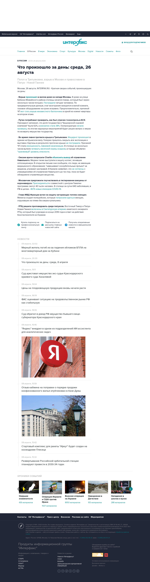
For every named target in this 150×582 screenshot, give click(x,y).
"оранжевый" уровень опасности (33, 151)
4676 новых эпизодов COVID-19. (45, 189)
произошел (32, 97)
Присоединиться (41, 183)
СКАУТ (20, 563)
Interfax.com (41, 34)
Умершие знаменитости (26, 497)
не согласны (77, 169)
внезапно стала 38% (50, 126)
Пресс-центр (53, 517)
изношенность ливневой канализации (44, 146)
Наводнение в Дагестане (95, 497)
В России (31, 51)
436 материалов (26, 502)
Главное (21, 51)
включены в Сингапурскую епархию (49, 209)
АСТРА (20, 568)
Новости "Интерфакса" (65, 557)
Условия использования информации (105, 561)
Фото (118, 51)
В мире (41, 51)
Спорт (62, 51)
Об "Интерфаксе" (27, 34)
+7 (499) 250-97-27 (103, 538)
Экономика (52, 51)
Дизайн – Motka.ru (98, 566)
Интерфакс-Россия (55, 34)
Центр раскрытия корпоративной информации (69, 565)
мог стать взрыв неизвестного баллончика (41, 111)
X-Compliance (23, 561)
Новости (99, 51)
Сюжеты (109, 51)
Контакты (21, 517)
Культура (72, 51)
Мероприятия (97, 517)
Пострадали (50, 103)
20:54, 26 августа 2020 (37, 61)
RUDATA (60, 561)
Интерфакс (75, 42)
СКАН (59, 559)
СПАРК (21, 559)
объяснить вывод (61, 157)
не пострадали (72, 143)
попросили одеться (65, 197)
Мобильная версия (9, 34)
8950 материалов (72, 502)
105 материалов (95, 502)
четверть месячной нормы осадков (48, 149)
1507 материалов (49, 506)
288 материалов (118, 502)
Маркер (21, 566)
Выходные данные (98, 563)
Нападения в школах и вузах (119, 497)
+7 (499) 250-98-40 (86, 538)
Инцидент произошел (79, 137)
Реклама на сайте (80, 517)
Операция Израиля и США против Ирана (51, 499)
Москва (81, 51)
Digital (90, 51)
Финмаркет (70, 34)
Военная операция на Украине (74, 497)
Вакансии (65, 517)
